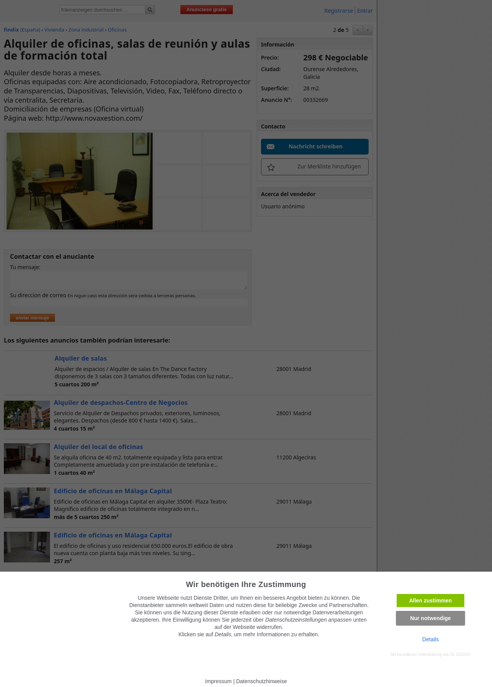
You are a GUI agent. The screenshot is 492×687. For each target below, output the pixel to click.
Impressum (218, 681)
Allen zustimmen (430, 600)
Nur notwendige (430, 618)
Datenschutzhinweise (261, 681)
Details (430, 639)
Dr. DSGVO (460, 654)
